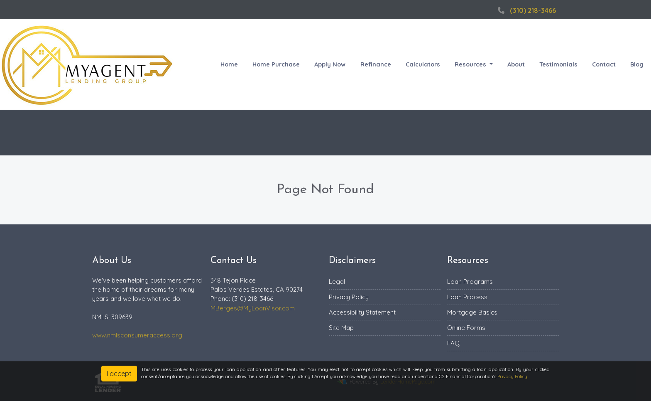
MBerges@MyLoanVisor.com (252, 308)
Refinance (375, 64)
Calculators (423, 64)
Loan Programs (470, 281)
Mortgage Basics (472, 312)
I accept (119, 373)
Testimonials (558, 64)
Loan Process (467, 297)
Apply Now (329, 64)
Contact (604, 64)
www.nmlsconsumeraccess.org (137, 335)
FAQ (453, 343)
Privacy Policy (349, 297)
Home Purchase (276, 64)
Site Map (341, 328)
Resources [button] (471, 64)
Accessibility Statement (362, 312)
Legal (337, 281)
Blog (637, 64)
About (516, 64)
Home (229, 64)
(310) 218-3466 (526, 10)
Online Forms (466, 328)
